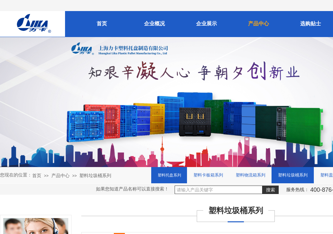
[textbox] (218, 190)
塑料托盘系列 (169, 175)
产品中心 (60, 175)
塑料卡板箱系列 (208, 175)
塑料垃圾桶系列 (95, 175)
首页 (36, 175)
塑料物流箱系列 (250, 175)
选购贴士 (310, 23)
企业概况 (154, 23)
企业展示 (206, 23)
